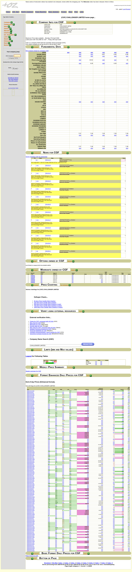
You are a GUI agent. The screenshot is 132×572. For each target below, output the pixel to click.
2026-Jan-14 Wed (30, 484)
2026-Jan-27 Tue (30, 474)
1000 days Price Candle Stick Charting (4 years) (48, 307)
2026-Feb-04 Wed (30, 466)
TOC (35, 22)
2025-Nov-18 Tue (30, 535)
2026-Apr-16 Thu (30, 400)
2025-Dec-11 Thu (30, 513)
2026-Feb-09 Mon (30, 462)
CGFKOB (33, 276)
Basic (6, 43)
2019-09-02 (48, 196)
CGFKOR (33, 280)
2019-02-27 (48, 220)
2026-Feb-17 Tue (30, 454)
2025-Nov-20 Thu (30, 533)
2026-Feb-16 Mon (30, 455)
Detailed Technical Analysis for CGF (40, 329)
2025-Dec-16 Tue (30, 509)
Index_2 (67, 563)
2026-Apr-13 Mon (30, 404)
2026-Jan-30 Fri (30, 470)
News (6, 26)
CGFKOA (33, 275)
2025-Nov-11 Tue (30, 542)
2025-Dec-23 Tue (30, 502)
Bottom (6, 45)
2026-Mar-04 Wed (30, 439)
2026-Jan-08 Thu (30, 490)
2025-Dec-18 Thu (30, 506)
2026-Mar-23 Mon (30, 421)
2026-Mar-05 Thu (30, 437)
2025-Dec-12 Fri (30, 511)
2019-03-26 (48, 212)
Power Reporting (40, 12)
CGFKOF (33, 278)
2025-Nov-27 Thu (30, 526)
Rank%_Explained (27, 12)
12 (31, 243)
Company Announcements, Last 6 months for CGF (45, 332)
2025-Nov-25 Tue (30, 529)
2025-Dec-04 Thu (30, 519)
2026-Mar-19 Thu (30, 424)
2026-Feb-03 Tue (30, 467)
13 (31, 251)
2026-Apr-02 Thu (30, 411)
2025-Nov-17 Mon (30, 537)
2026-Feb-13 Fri (30, 456)
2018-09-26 (48, 235)
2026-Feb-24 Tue (30, 447)
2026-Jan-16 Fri (30, 482)
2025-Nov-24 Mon (30, 530)
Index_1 (61, 563)
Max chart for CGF (35, 323)
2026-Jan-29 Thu (30, 471)
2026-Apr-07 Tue (30, 409)
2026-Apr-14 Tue (30, 402)
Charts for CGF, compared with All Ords (41, 321)
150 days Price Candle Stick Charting (45, 302)
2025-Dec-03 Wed (31, 521)
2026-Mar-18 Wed (30, 425)
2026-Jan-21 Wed (30, 478)
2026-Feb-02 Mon (30, 468)
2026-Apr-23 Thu (30, 393)
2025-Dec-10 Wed (31, 514)
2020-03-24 (48, 165)
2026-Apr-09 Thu (30, 407)
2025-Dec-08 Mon (30, 517)
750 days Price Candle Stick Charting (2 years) (48, 305)
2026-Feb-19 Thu (30, 451)
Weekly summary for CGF (33, 371)
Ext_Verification (9, 34)
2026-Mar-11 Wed (30, 432)
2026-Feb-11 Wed (30, 459)
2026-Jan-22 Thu (30, 476)
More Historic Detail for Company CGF (37, 51)
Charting (6, 32)
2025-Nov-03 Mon (30, 550)
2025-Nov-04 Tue (30, 549)
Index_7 (97, 563)
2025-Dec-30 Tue (30, 498)
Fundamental (8, 24)
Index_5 (85, 563)
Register (128, 9)
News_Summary (53, 12)
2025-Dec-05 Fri (30, 518)
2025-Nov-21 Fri (30, 531)
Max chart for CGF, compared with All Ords (42, 327)
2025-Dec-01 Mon (30, 523)
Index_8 (103, 563)
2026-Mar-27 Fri (30, 416)
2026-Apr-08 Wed (30, 408)
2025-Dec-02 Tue (30, 522)
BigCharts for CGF (35, 324)
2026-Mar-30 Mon (30, 415)
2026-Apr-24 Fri (30, 392)
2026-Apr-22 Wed (30, 394)
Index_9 (110, 563)
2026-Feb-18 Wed (30, 452)
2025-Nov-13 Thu (30, 539)
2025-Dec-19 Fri (30, 505)
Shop (70, 12)
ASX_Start (15, 12)
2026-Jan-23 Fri (30, 475)
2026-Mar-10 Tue (30, 433)
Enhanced (7, 41)
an (36, 160)
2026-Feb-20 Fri (30, 449)
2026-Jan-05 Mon (30, 494)
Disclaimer (47, 563)
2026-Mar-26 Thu (30, 417)
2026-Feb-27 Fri (30, 443)
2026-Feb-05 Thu (30, 464)
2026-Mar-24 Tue (30, 420)
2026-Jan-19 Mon (30, 480)
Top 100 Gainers (13, 79)
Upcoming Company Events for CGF (41, 334)
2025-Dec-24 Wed (31, 501)
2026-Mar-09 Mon (30, 435)
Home (8, 12)
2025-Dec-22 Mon (30, 503)
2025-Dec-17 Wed (31, 507)
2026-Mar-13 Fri (30, 429)
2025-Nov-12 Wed (31, 541)
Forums (63, 12)
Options (6, 28)
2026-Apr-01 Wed (30, 412)
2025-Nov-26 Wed (31, 527)
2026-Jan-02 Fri (30, 495)
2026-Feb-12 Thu (30, 458)
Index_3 (73, 563)
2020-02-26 (48, 173)
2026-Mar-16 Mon (30, 428)
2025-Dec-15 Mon (30, 510)
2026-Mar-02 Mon (30, 441)
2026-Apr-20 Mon (30, 397)
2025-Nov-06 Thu (30, 546)
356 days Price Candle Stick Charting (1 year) (47, 304)
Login (124, 9)
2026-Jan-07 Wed (30, 491)
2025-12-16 (48, 160)
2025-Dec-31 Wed (31, 497)
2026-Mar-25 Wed (30, 419)
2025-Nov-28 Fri (30, 525)
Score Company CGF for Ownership (36, 156)
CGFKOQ (33, 279)
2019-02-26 (48, 227)
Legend (29, 356)
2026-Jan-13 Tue (30, 486)
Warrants (7, 30)
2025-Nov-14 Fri (30, 538)
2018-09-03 (48, 243)
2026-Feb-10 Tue (30, 460)
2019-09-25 (48, 188)
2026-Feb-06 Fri (30, 463)
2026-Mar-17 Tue (30, 427)
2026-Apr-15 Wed (30, 401)
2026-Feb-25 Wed (30, 445)
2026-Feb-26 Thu (30, 444)
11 (31, 235)
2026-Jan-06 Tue (30, 492)
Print (76, 12)
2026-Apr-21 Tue (30, 396)
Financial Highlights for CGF (38, 330)
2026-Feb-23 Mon (30, 448)
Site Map (54, 563)
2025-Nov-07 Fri (30, 545)
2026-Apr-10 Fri (30, 405)
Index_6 (91, 563)
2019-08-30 (48, 204)
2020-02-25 (48, 181)
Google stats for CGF (36, 326)
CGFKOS (33, 282)
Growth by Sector (13, 78)
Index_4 (79, 563)
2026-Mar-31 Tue (30, 413)
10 (31, 227)
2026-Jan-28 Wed (30, 472)
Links (81, 12)
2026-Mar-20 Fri (30, 423)
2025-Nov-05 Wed (31, 548)
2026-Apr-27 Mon (30, 390)
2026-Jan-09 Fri (30, 488)
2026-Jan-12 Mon (30, 487)
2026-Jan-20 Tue (30, 479)
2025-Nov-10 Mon (30, 544)
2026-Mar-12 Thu (30, 431)
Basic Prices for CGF (32, 556)
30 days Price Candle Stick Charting (44, 301)
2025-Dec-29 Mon (30, 499)
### (68, 52)
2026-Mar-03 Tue (30, 440)
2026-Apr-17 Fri (30, 398)
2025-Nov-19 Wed (31, 534)
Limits (6, 37)
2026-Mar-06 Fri (30, 436)
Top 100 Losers (13, 81)
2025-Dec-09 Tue (30, 515)
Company (7, 22)
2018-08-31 (48, 251)
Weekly (6, 39)
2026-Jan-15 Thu (30, 483)
